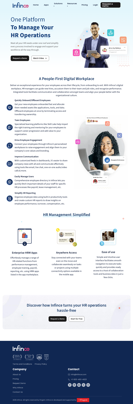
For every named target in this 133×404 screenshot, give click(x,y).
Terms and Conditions (22, 364)
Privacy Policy (41, 364)
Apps (46, 5)
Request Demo (19, 383)
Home (35, 5)
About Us (17, 374)
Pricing (85, 5)
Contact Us (18, 392)
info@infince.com (77, 374)
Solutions (58, 3)
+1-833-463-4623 (77, 379)
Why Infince (18, 387)
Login (95, 5)
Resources (72, 3)
